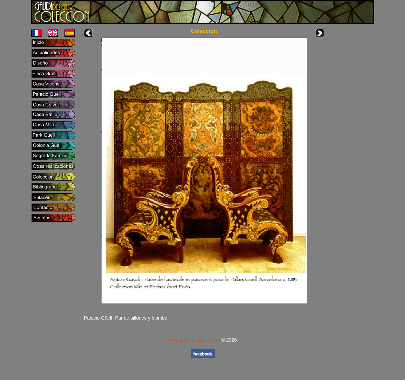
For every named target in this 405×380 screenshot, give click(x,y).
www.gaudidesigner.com (194, 340)
